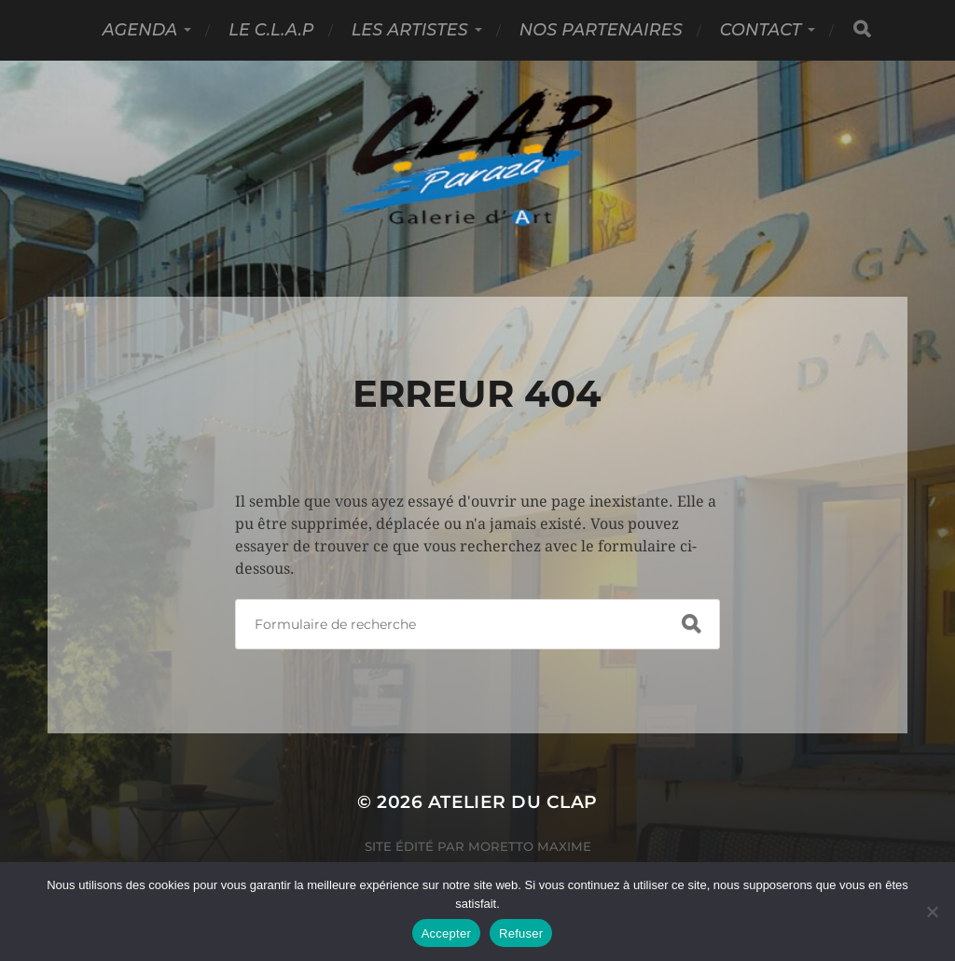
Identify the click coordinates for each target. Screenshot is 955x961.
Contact (761, 29)
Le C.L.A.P (270, 29)
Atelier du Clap (513, 802)
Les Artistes (410, 29)
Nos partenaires (601, 29)
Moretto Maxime (529, 846)
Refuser (521, 933)
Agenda (140, 29)
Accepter (446, 933)
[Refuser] (931, 911)
